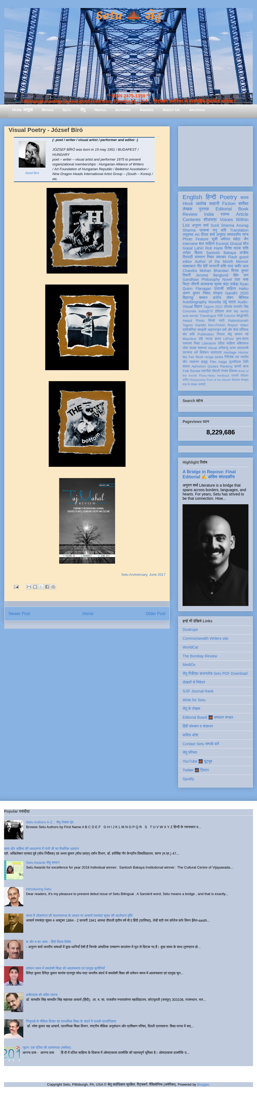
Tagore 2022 (212, 307)
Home (88, 613)
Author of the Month (214, 261)
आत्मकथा (206, 284)
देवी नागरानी (211, 266)
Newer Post (19, 613)
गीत (199, 266)
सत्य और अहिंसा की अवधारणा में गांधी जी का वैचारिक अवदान (41, 849)
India (209, 214)
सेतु (82, 109)
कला (229, 311)
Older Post (155, 613)
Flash (232, 257)
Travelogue (207, 316)
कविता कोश (190, 735)
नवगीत (244, 357)
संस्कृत (217, 293)
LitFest (228, 339)
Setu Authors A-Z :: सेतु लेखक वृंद (49, 822)
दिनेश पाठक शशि (236, 248)
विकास (233, 371)
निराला (221, 334)
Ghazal (235, 243)
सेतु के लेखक (191, 708)
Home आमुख (22, 109)
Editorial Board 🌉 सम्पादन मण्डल (208, 717)
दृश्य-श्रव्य (242, 339)
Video (244, 325)
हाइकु (204, 362)
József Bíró (32, 173)
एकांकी (235, 375)
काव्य (244, 197)
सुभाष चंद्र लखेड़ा (226, 284)
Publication (206, 334)
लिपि (245, 362)
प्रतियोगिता (189, 330)
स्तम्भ (225, 214)
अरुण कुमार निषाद (196, 293)
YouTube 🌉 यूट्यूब (197, 761)
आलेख (201, 203)
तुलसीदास (235, 362)
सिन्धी (211, 321)
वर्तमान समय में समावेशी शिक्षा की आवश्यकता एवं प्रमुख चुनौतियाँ (65, 968)
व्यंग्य (245, 234)
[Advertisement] (215, 155)
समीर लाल (241, 266)
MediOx (189, 664)
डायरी (237, 366)
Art (197, 234)
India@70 (205, 311)
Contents (192, 219)
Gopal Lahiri (193, 248)
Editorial (224, 208)
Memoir (242, 261)
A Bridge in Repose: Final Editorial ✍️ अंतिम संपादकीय (209, 474)
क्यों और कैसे (230, 330)
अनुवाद (221, 234)
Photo (200, 321)
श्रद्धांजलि (242, 316)
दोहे (201, 339)
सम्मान (203, 297)
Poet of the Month (219, 379)
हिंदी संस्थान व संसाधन (198, 726)
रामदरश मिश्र (191, 343)
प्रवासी (219, 288)
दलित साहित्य (226, 343)
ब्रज (246, 366)
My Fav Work (193, 357)
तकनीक (206, 371)
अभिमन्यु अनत (227, 348)
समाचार (221, 257)
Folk (186, 371)
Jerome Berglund (212, 275)
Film (213, 362)
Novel (227, 279)
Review (190, 214)
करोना (217, 297)
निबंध (210, 257)
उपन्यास (187, 352)
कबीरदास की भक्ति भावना (42, 995)
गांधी (220, 316)
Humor (243, 352)
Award (187, 321)
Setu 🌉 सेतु (128, 16)
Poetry (228, 197)
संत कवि (189, 334)
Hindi (188, 203)
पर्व (246, 334)
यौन (185, 362)
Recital (195, 371)
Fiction (228, 203)
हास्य (218, 339)
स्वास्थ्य (202, 348)
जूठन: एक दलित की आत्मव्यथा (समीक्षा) (46, 1047)
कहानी (214, 203)
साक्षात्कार (189, 266)
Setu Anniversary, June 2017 (143, 575)
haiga (222, 362)
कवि (223, 230)
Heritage (230, 352)
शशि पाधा (227, 266)
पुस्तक (204, 208)
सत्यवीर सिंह (240, 307)
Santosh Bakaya (221, 253)
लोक (185, 348)
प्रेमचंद (228, 307)
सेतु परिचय (190, 752)
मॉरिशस (243, 330)
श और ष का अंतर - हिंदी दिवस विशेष (48, 942)
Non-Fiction (216, 325)
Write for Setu (194, 700)
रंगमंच (224, 371)
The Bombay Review (200, 656)
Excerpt (222, 243)
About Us (171, 109)
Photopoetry (198, 379)
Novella (215, 302)
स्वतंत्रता (216, 352)
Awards (147, 109)
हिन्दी (211, 197)
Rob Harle (214, 248)
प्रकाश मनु (208, 230)
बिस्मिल (243, 297)
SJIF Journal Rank (198, 691)
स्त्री (222, 321)
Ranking (226, 366)
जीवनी (195, 284)
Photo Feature (196, 239)
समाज (186, 366)
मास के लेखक (190, 384)
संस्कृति (201, 330)
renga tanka (214, 357)
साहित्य (231, 288)
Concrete (189, 311)
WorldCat (190, 647)
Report (233, 325)
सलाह (192, 348)
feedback (223, 375)
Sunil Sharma (222, 225)
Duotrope (190, 629)
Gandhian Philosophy (201, 279)
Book (243, 208)
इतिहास (219, 311)
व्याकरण (194, 362)
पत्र (237, 279)
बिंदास (198, 253)
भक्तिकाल (242, 343)
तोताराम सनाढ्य (240, 379)
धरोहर (187, 253)
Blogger (203, 1084)
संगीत (185, 379)
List (186, 225)
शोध (246, 243)
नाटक (209, 339)
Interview (190, 243)
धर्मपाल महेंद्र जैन (234, 239)
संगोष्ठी (201, 384)
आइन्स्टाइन (214, 330)
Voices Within (234, 219)
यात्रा (232, 302)
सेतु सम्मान (235, 334)
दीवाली (216, 371)
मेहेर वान (240, 275)
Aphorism (198, 366)
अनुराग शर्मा (200, 225)
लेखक (187, 208)
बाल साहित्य (207, 243)
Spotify (188, 779)
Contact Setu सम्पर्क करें (201, 744)
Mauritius (189, 339)
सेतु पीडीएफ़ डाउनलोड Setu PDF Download (215, 673)
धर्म (196, 352)
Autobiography (195, 302)
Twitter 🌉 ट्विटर (196, 770)
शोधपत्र (210, 219)
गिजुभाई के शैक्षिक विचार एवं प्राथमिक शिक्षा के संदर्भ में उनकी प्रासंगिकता (71, 1021)
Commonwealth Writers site (205, 638)
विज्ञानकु (188, 297)
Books (47, 109)
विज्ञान (198, 306)
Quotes (212, 366)
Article (242, 214)
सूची (214, 239)
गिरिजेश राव (231, 357)
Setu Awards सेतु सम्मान (42, 863)
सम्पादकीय (234, 234)
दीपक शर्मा (208, 234)
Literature (209, 343)
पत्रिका (244, 375)
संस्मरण (200, 257)
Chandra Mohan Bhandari (206, 270)
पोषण (229, 297)
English (192, 197)
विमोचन (204, 352)
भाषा (245, 279)
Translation (239, 230)
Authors (122, 109)
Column (229, 316)
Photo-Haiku (207, 375)
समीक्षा (243, 203)
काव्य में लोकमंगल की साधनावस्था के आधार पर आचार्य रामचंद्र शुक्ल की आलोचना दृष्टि (79, 916)
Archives (197, 109)
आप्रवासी (242, 348)
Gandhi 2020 (236, 293)
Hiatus (100, 109)
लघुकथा (188, 234)
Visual (212, 348)
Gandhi (200, 325)
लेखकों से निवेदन (194, 682)
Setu (67, 109)
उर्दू (225, 302)
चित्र (186, 284)
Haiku (243, 288)
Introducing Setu (38, 889)
